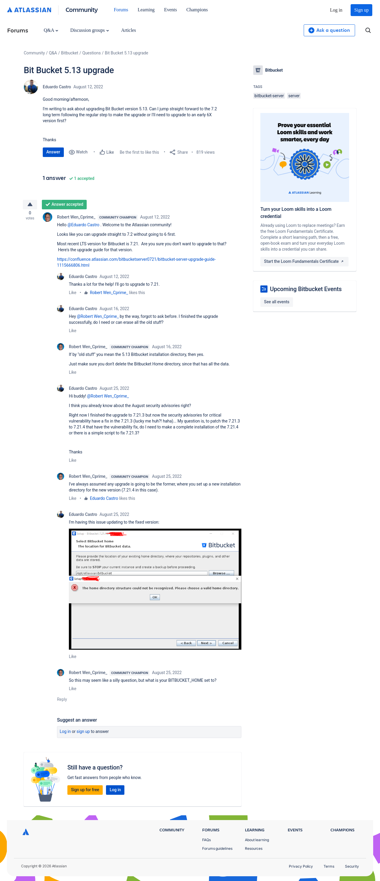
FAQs (206, 840)
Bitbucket (69, 53)
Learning (146, 9)
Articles (128, 30)
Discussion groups (89, 30)
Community (82, 9)
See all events (276, 301)
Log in (336, 9)
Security (352, 866)
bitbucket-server (269, 95)
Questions (91, 53)
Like (72, 294)
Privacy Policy (301, 866)
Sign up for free (85, 791)
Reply (62, 701)
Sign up (361, 9)
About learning (257, 840)
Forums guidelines (217, 848)
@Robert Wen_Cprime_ (98, 318)
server (294, 95)
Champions (197, 9)
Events (170, 9)
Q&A (51, 30)
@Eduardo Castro (83, 226)
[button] (155, 590)
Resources (253, 848)
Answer (53, 152)
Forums (121, 9)
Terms (329, 866)
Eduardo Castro (57, 86)
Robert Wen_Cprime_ (76, 218)
